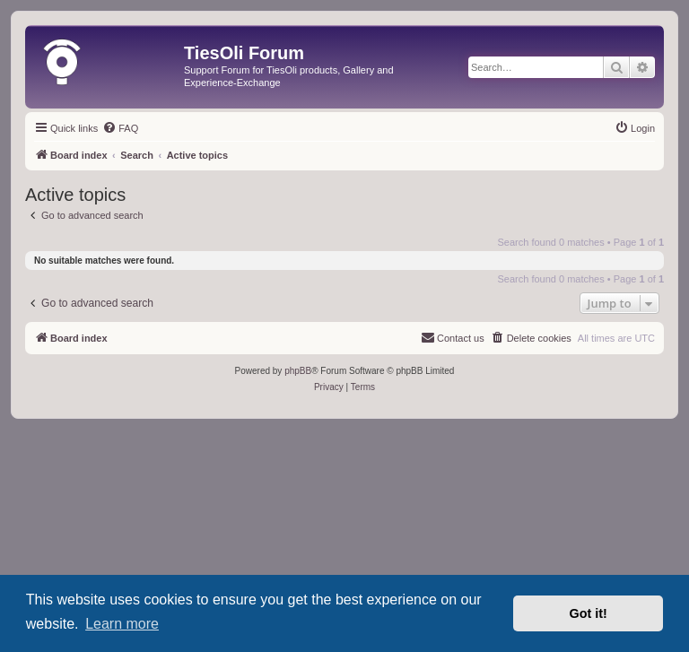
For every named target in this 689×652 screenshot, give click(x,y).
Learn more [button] (122, 623)
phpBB (297, 371)
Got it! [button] (588, 613)
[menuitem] (120, 128)
